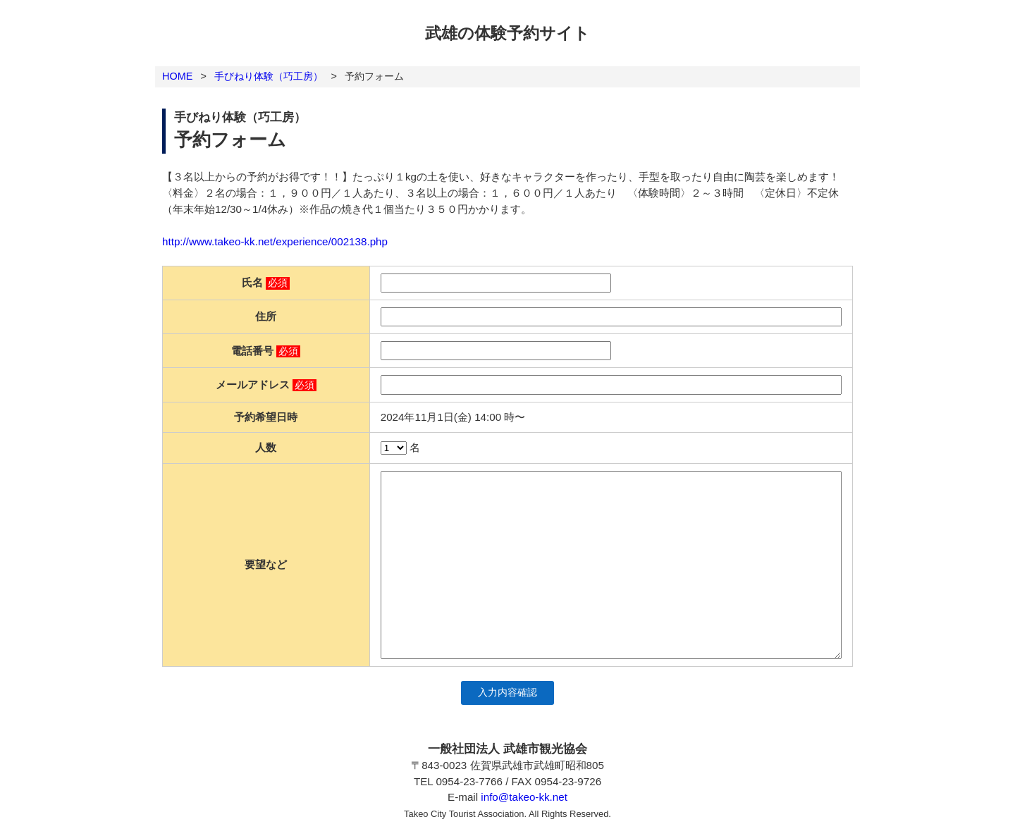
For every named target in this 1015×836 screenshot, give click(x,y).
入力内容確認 (507, 692)
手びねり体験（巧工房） (268, 76)
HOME (177, 76)
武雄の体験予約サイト (507, 33)
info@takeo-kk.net (524, 797)
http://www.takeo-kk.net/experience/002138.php (275, 241)
